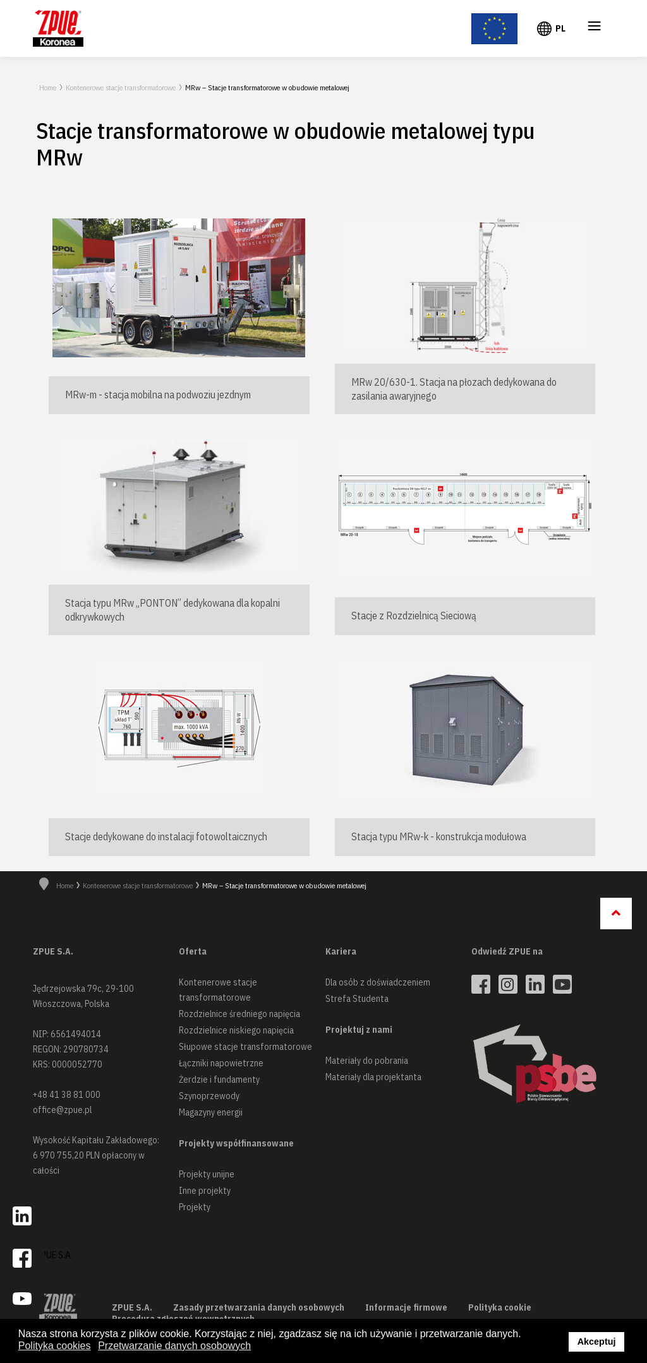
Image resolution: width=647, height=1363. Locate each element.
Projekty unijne (206, 1174)
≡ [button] (594, 28)
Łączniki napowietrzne (221, 1063)
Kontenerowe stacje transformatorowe (121, 87)
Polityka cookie (499, 1307)
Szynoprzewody (209, 1096)
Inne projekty (205, 1190)
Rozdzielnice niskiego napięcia (236, 1030)
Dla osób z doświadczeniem (377, 982)
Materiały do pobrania (366, 1060)
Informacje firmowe (406, 1307)
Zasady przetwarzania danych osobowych (258, 1307)
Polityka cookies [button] (54, 1345)
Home (47, 87)
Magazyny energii (211, 1112)
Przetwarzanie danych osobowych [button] (174, 1345)
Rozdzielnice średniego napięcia (239, 1014)
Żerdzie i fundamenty (219, 1079)
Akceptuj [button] (596, 1341)
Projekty (194, 1207)
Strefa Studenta (357, 998)
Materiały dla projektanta (373, 1077)
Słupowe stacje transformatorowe (245, 1046)
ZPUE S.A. (54, 1255)
